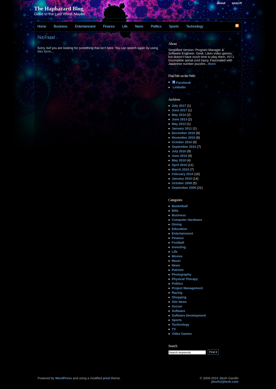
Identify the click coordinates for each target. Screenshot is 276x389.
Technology (194, 26)
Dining (177, 224)
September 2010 (184, 146)
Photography (181, 274)
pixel (106, 378)
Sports (174, 26)
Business (60, 26)
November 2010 (183, 137)
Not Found (46, 37)
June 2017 (179, 110)
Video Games (182, 333)
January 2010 (182, 178)
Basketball (180, 206)
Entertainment (85, 26)
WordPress (63, 378)
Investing (179, 247)
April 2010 (179, 165)
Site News (179, 302)
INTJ (230, 57)
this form (44, 51)
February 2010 (182, 174)
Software (178, 311)
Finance (109, 26)
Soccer (177, 306)
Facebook (181, 82)
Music (176, 261)
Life (124, 26)
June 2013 (179, 119)
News (139, 26)
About (221, 3)
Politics (156, 26)
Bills (175, 210)
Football (178, 242)
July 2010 (179, 151)
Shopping (179, 297)
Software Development (189, 315)
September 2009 (184, 187)
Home (41, 26)
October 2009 (182, 183)
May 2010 (179, 160)
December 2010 (183, 133)
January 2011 (182, 128)
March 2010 (180, 169)
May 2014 (179, 115)
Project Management (187, 288)
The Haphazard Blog (58, 8)
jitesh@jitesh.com (224, 381)
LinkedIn (179, 87)
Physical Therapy (185, 279)
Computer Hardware (187, 220)
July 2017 (179, 105)
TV (174, 329)
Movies (177, 256)
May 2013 (179, 124)
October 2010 (182, 142)
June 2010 (179, 156)
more (212, 64)
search (237, 3)
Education (179, 229)
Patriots (178, 270)
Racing (177, 292)
